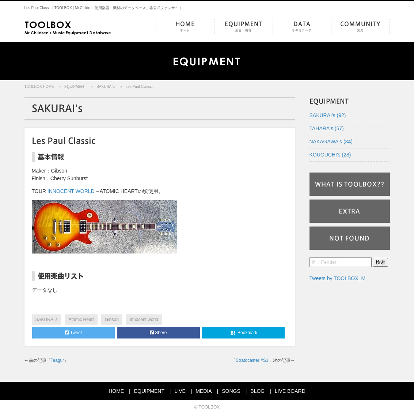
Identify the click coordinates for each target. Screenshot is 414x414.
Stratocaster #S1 (252, 360)
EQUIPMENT (243, 26)
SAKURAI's (105, 87)
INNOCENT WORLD (71, 191)
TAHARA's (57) (326, 128)
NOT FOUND (349, 238)
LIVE (179, 391)
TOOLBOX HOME (39, 87)
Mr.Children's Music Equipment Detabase (67, 27)
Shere (158, 332)
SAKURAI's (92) (327, 115)
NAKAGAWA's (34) (331, 141)
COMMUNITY (360, 26)
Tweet (73, 332)
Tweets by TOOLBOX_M (337, 278)
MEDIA (203, 391)
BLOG (257, 391)
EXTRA (349, 211)
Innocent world (144, 319)
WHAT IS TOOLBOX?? (349, 184)
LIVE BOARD (290, 391)
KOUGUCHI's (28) (330, 155)
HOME (185, 26)
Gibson (112, 319)
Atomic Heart (81, 319)
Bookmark (243, 333)
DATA (302, 26)
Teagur (57, 360)
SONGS (231, 391)
